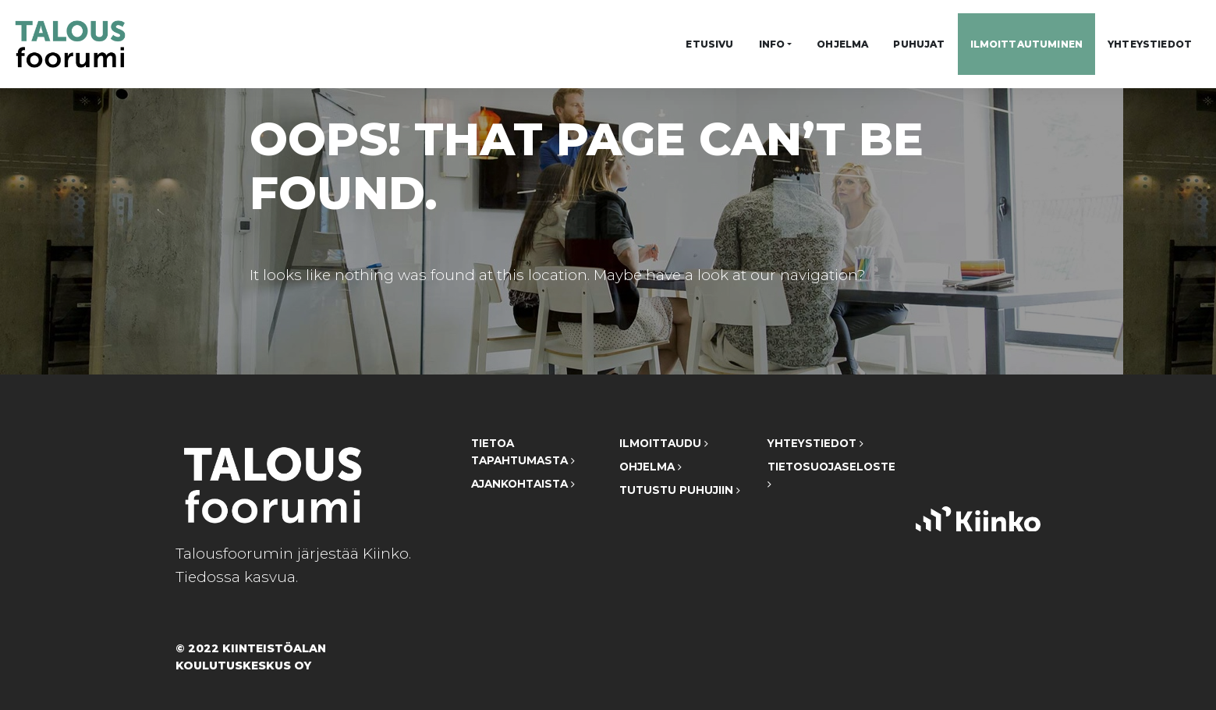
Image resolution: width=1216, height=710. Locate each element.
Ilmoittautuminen (1026, 44)
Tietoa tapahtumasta (523, 452)
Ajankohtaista (523, 483)
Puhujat (919, 44)
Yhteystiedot (1150, 44)
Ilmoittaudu (663, 443)
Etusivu (709, 44)
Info (772, 44)
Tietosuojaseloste (830, 474)
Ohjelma (842, 44)
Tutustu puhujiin (679, 490)
